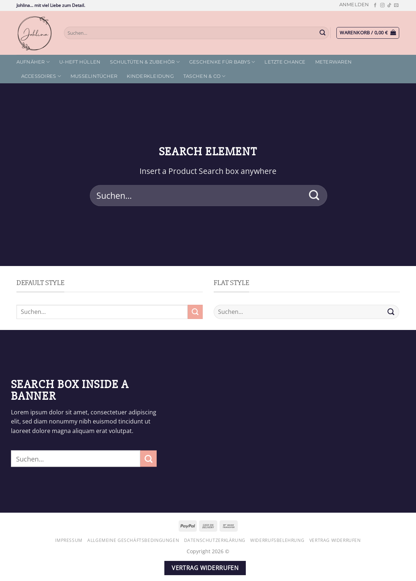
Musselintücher (94, 76)
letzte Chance (284, 62)
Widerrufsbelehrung (277, 540)
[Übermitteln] (322, 33)
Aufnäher (33, 61)
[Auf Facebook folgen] (375, 5)
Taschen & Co (204, 76)
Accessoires (41, 76)
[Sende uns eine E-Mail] (396, 5)
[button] (354, 4)
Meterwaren (333, 62)
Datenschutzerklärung (214, 540)
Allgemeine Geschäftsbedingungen (133, 540)
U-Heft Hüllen (79, 62)
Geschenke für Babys (222, 61)
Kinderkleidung (150, 76)
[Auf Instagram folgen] (382, 5)
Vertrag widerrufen (335, 540)
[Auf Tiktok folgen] (389, 5)
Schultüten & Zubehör (145, 61)
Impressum (69, 540)
